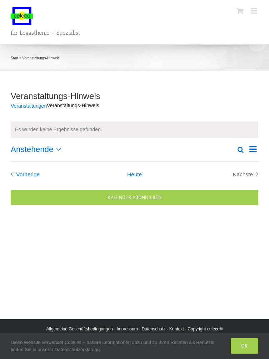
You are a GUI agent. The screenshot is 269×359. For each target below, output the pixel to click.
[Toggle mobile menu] (254, 11)
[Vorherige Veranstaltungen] (24, 174)
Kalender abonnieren (134, 198)
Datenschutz (153, 328)
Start (14, 58)
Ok (244, 346)
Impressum (127, 328)
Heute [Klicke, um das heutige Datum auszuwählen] (134, 174)
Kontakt (176, 328)
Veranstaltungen (29, 106)
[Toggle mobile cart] (240, 11)
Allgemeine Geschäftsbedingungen (79, 328)
